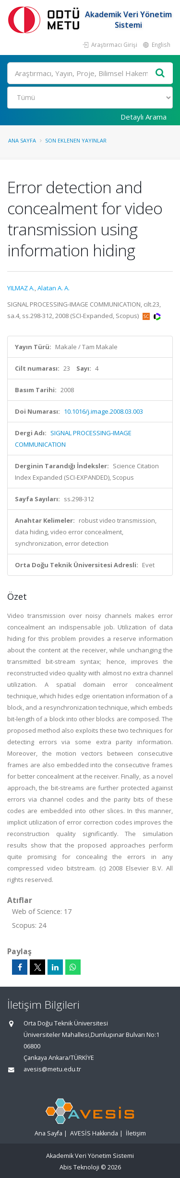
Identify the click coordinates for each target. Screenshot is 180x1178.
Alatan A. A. (53, 288)
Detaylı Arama (143, 116)
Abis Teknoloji (79, 1167)
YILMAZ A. (21, 288)
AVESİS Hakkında (94, 1133)
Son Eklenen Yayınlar (76, 140)
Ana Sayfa (22, 140)
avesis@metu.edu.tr (52, 1069)
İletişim (136, 1133)
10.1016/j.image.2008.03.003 (103, 411)
